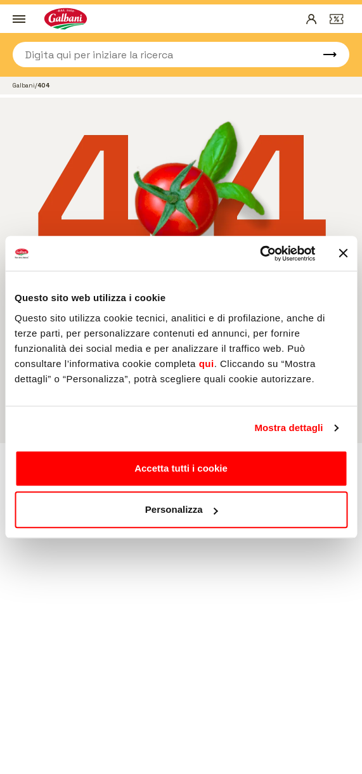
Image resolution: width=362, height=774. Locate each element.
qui (206, 363)
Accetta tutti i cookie (181, 468)
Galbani (24, 85)
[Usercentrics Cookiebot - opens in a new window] (259, 253)
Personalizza (181, 509)
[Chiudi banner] (343, 253)
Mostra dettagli (288, 427)
